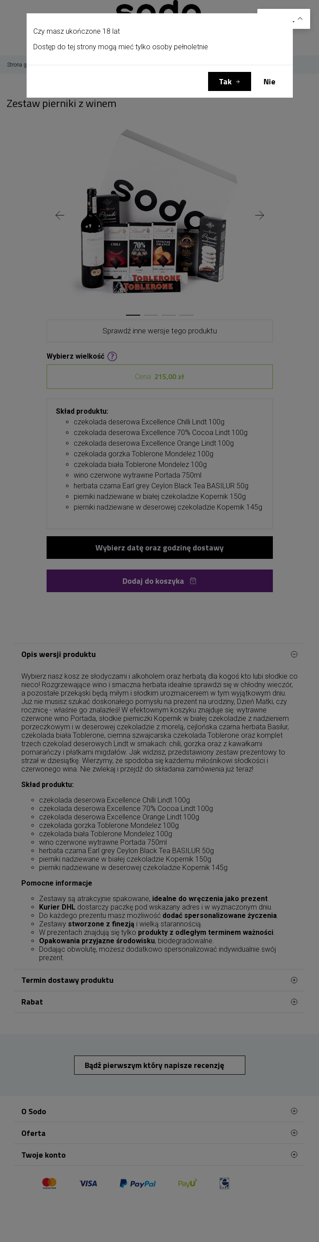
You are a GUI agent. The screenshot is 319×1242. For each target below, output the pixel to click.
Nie (270, 81)
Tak (225, 81)
